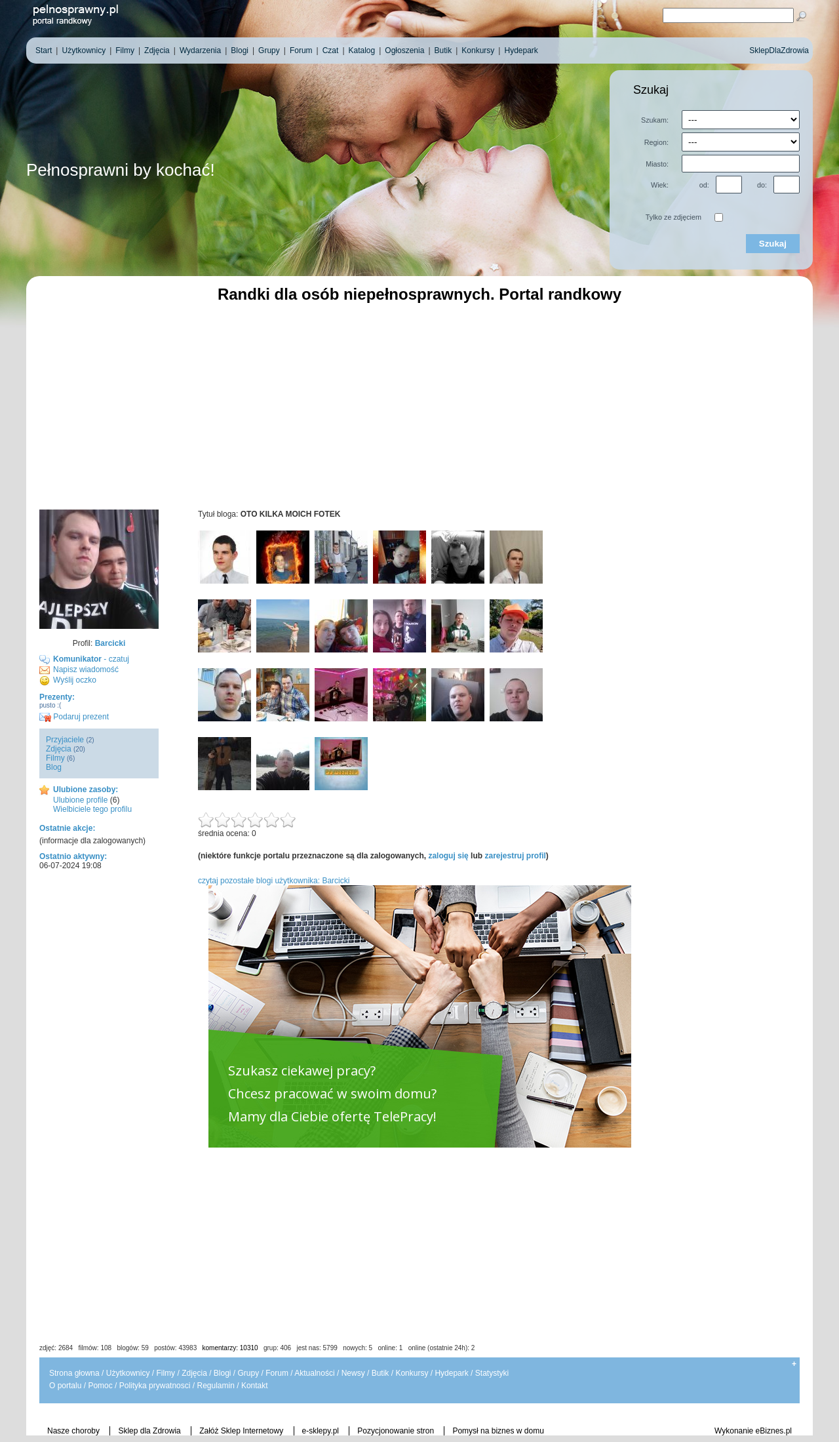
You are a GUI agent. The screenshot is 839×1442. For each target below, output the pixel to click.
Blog (54, 767)
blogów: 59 (132, 1348)
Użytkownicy (128, 1373)
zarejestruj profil (514, 855)
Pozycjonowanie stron (395, 1430)
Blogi (222, 1373)
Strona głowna (74, 1373)
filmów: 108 (95, 1348)
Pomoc (100, 1385)
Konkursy (411, 1373)
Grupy (249, 1373)
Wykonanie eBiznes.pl (753, 1430)
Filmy (55, 758)
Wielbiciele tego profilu (92, 809)
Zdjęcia (58, 748)
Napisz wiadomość (86, 669)
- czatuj (91, 659)
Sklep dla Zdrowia (149, 1430)
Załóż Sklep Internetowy (241, 1430)
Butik (380, 1373)
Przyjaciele (65, 739)
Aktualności (314, 1373)
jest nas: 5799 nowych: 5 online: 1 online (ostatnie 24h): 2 (386, 1348)
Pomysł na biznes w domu (497, 1430)
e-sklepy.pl (320, 1430)
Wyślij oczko (74, 680)
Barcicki (110, 643)
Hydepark (451, 1373)
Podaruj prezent (74, 716)
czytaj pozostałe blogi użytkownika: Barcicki (273, 880)
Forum (276, 1373)
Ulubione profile (80, 800)
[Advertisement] (419, 404)
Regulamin (215, 1385)
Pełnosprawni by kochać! (120, 170)
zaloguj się (448, 855)
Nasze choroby (73, 1430)
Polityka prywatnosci (155, 1385)
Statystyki (492, 1373)
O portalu (65, 1385)
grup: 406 (277, 1348)
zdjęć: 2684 (56, 1348)
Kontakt (254, 1385)
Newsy (353, 1373)
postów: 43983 (175, 1348)
